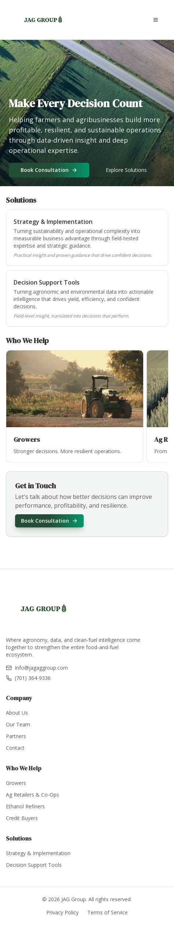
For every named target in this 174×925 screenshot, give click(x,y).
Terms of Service (107, 912)
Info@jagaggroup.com (37, 667)
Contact (15, 747)
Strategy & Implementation (38, 853)
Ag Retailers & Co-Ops (32, 794)
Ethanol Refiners (25, 806)
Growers (16, 782)
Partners (16, 736)
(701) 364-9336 (28, 677)
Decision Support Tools (34, 864)
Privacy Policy (62, 912)
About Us (17, 712)
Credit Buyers (22, 818)
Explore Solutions (126, 169)
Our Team (18, 724)
